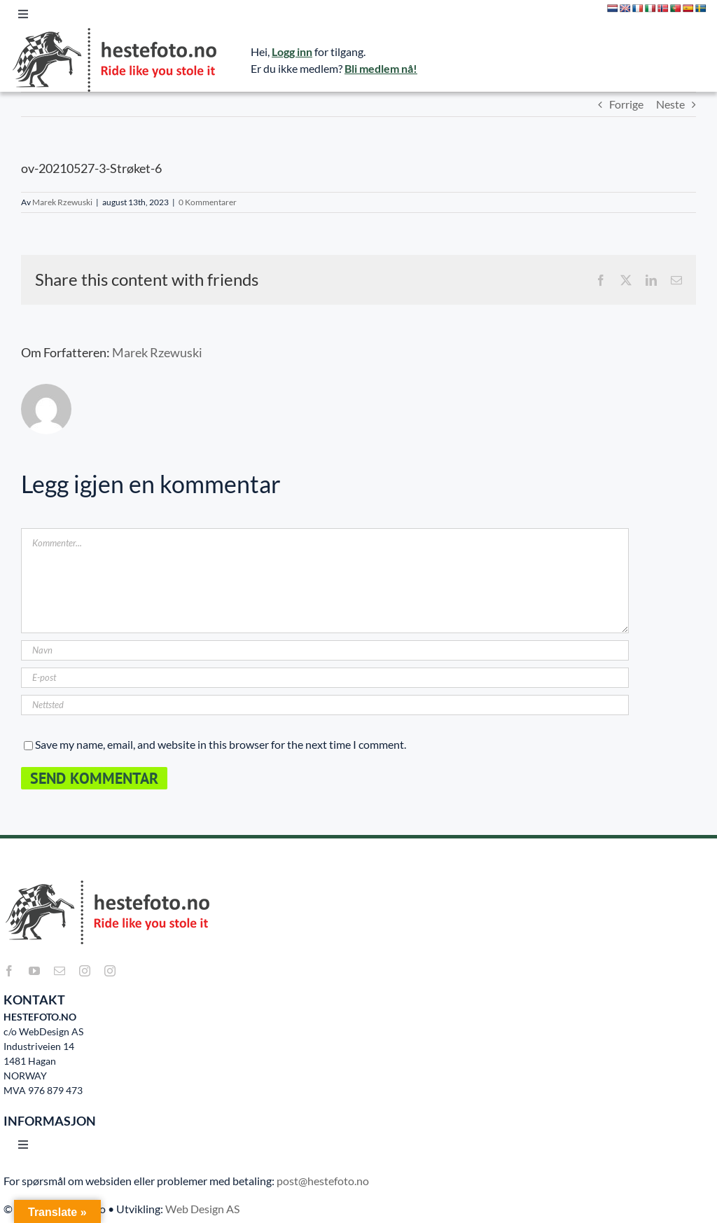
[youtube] (34, 970)
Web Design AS (202, 1208)
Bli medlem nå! (380, 68)
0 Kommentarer (208, 202)
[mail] (59, 970)
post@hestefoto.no (323, 1180)
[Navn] (325, 650)
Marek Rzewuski (62, 202)
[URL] (325, 705)
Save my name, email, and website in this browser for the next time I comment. (220, 744)
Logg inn (292, 51)
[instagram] (84, 970)
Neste (670, 104)
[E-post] (325, 678)
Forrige (626, 104)
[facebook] (9, 970)
